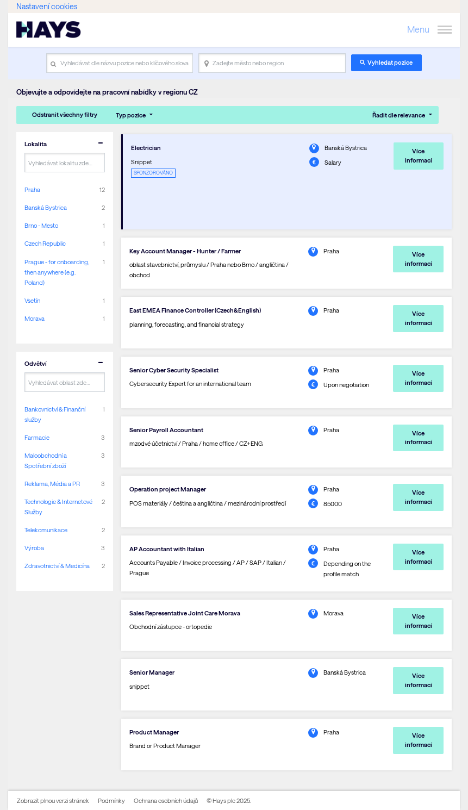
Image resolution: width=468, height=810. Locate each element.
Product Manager (154, 732)
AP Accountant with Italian (166, 548)
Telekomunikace (45, 529)
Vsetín (32, 300)
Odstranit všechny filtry (64, 114)
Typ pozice (131, 115)
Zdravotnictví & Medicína (57, 565)
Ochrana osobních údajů (166, 800)
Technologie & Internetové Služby (58, 506)
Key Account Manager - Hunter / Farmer (185, 250)
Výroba (34, 547)
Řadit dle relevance (398, 115)
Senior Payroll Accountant (166, 429)
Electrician (146, 147)
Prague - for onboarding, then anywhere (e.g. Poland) (56, 272)
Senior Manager (151, 672)
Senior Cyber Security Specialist (174, 369)
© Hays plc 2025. (229, 800)
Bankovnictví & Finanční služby (54, 414)
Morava (34, 318)
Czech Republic (45, 243)
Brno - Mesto (41, 225)
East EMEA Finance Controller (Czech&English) (195, 310)
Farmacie (36, 437)
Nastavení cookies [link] (46, 6)
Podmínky (111, 800)
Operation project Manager (167, 489)
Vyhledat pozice (390, 62)
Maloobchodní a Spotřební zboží (45, 460)
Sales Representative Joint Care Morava (184, 612)
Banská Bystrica (45, 207)
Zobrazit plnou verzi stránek (53, 800)
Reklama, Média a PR (52, 483)
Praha (32, 189)
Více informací (418, 155)
